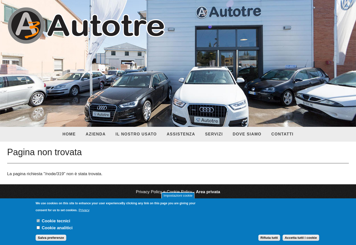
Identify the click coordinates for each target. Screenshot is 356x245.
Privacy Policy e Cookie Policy (164, 191)
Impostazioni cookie (177, 198)
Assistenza (181, 134)
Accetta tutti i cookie (301, 241)
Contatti (282, 134)
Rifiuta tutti (269, 241)
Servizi (214, 134)
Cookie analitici (57, 230)
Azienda (96, 134)
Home (69, 134)
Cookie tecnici (56, 224)
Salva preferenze (51, 241)
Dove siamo (247, 134)
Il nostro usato (136, 134)
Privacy (84, 213)
